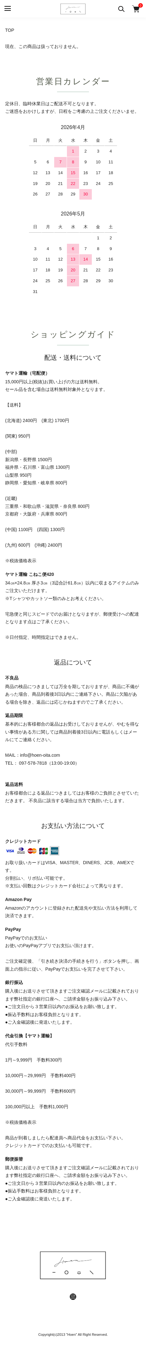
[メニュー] (7, 8)
